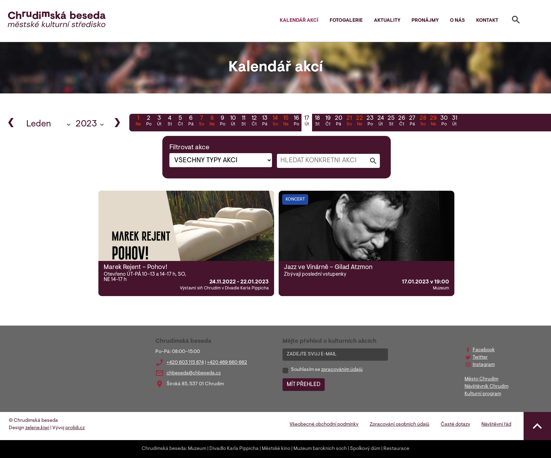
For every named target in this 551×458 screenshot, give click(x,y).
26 (401, 121)
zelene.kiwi (37, 428)
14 (275, 121)
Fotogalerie (346, 20)
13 (264, 121)
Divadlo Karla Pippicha (234, 448)
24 (380, 121)
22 (359, 121)
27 (412, 121)
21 (349, 121)
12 (254, 121)
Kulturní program (483, 394)
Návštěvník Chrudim (486, 386)
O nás (457, 20)
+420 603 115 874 (185, 362)
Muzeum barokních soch (320, 448)
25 (391, 121)
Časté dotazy (455, 424)
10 (233, 121)
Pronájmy (425, 20)
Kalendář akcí (299, 20)
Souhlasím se (327, 369)
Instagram (484, 364)
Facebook (484, 350)
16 (296, 121)
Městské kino (276, 448)
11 (243, 121)
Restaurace (396, 448)
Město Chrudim (481, 379)
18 (317, 121)
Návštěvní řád (496, 424)
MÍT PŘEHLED (303, 384)
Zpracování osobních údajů (399, 424)
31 (454, 121)
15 (285, 121)
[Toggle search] (516, 21)
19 (328, 121)
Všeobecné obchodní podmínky (324, 424)
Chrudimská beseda (164, 448)
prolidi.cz (75, 428)
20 (338, 121)
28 (422, 121)
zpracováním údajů (342, 369)
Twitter (480, 357)
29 (433, 121)
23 (370, 121)
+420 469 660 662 (227, 362)
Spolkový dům (365, 448)
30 (444, 121)
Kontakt (487, 20)
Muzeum (197, 448)
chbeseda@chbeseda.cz (194, 373)
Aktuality (387, 20)
